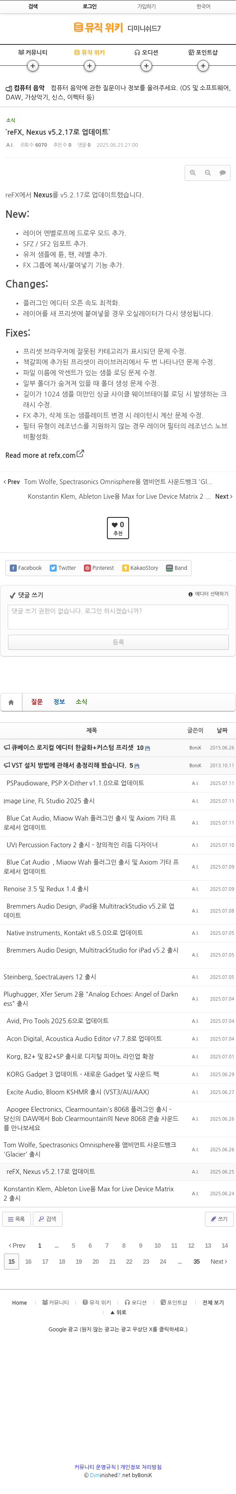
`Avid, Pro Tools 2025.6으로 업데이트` (58, 1021)
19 (79, 1261)
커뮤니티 (32, 52)
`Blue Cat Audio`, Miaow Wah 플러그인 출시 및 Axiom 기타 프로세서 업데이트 (91, 867)
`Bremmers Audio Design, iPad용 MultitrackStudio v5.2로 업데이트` (89, 911)
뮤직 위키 (98, 27)
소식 (81, 702)
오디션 (146, 52)
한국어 (203, 6)
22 (129, 1261)
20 (95, 1261)
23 (146, 1261)
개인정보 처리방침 (141, 1467)
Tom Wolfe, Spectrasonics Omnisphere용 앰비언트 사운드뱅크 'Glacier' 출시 (90, 1150)
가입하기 (147, 6)
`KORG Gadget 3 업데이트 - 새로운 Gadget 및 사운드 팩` (83, 1074)
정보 (59, 702)
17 (45, 1261)
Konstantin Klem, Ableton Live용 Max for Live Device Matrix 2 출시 (89, 1194)
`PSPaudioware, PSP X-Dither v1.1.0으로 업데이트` (75, 783)
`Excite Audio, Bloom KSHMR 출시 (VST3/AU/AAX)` (78, 1092)
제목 (92, 730)
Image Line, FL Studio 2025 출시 (49, 801)
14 (225, 1245)
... (57, 1245)
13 (208, 1245)
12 (191, 1245)
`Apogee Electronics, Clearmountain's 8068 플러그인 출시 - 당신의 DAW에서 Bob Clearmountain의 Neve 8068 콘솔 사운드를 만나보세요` (91, 1118)
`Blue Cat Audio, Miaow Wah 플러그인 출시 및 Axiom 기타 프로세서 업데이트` (90, 823)
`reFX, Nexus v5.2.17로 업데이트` (57, 132)
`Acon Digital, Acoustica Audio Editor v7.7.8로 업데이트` (84, 1039)
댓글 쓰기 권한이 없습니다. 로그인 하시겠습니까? (77, 611)
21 (112, 1261)
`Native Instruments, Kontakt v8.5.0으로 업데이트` (75, 933)
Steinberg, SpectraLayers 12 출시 (50, 977)
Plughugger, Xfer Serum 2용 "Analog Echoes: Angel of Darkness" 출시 (91, 999)
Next (219, 1261)
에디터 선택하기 (208, 594)
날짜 (222, 730)
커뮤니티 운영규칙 (95, 1467)
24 (163, 1261)
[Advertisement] (118, 1401)
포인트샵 (203, 52)
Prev (17, 1245)
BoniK (195, 747)
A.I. (10, 145)
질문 (37, 702)
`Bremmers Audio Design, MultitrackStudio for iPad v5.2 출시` (91, 955)
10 (140, 747)
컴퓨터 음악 (25, 88)
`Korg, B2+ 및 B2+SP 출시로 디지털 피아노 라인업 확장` (80, 1056)
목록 (15, 1219)
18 (62, 1261)
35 (196, 1261)
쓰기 (218, 1218)
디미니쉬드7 (144, 28)
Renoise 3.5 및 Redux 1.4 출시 (46, 889)
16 (28, 1261)
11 (174, 1245)
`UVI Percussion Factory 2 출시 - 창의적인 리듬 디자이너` (82, 845)
